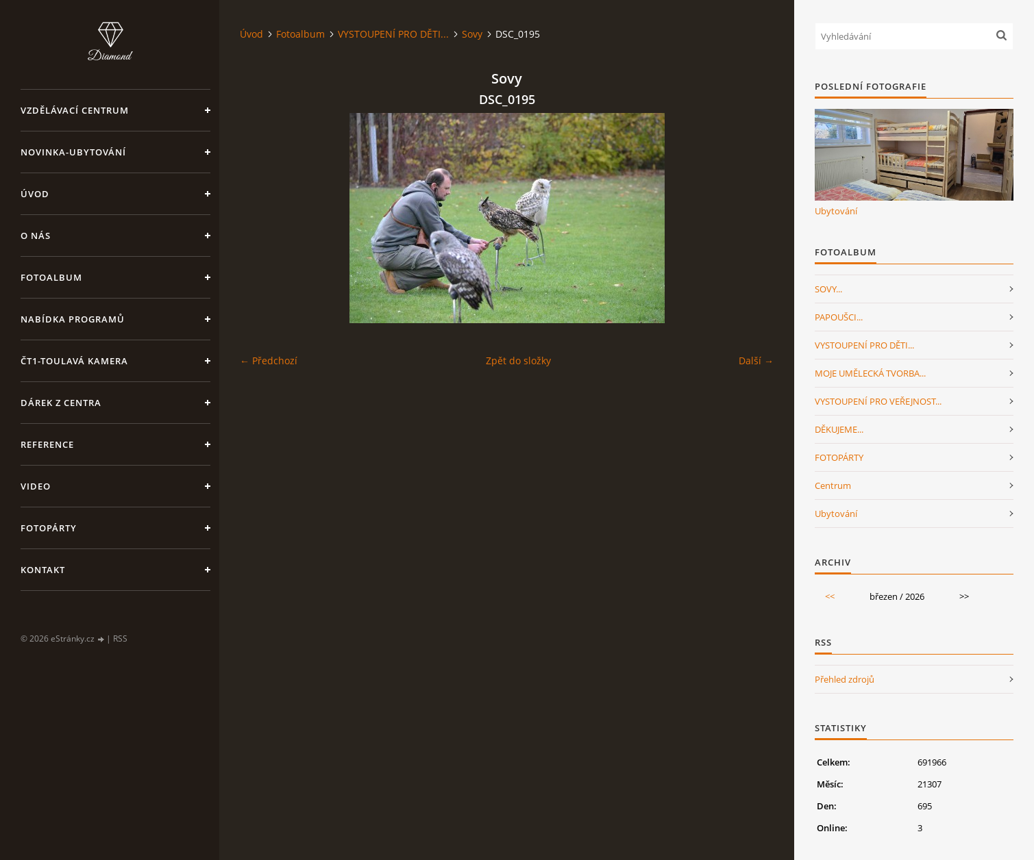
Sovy (472, 33)
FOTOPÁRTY (839, 457)
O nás (36, 235)
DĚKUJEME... (839, 429)
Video (36, 486)
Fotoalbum (51, 277)
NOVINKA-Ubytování (73, 152)
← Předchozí (268, 360)
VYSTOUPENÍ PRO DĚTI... (393, 33)
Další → (756, 360)
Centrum (833, 485)
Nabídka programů (73, 319)
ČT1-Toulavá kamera (74, 361)
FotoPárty (49, 528)
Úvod (35, 194)
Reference (47, 444)
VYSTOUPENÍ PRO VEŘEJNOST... (878, 401)
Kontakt (43, 570)
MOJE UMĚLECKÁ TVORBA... (870, 373)
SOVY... (828, 289)
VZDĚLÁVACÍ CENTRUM (75, 110)
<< (830, 596)
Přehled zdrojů (844, 679)
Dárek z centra (61, 402)
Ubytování (836, 211)
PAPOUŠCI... (839, 317)
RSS (120, 638)
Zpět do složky (518, 360)
